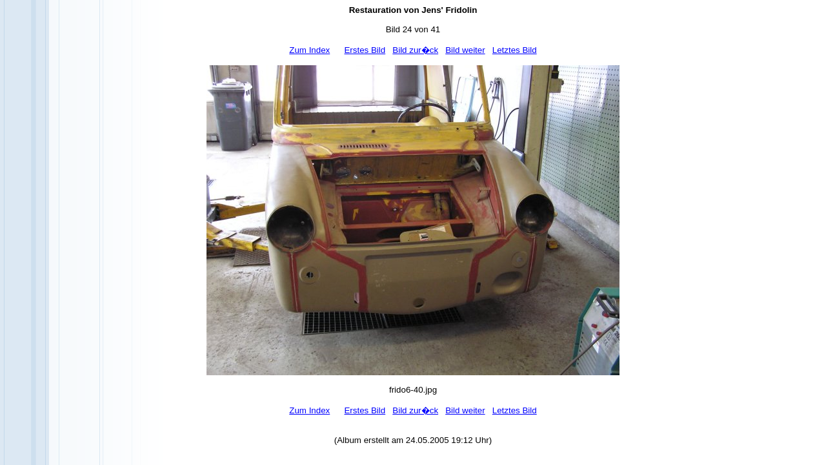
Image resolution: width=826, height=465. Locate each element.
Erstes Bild (364, 50)
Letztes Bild (514, 50)
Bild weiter (465, 50)
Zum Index (309, 50)
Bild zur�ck (415, 50)
